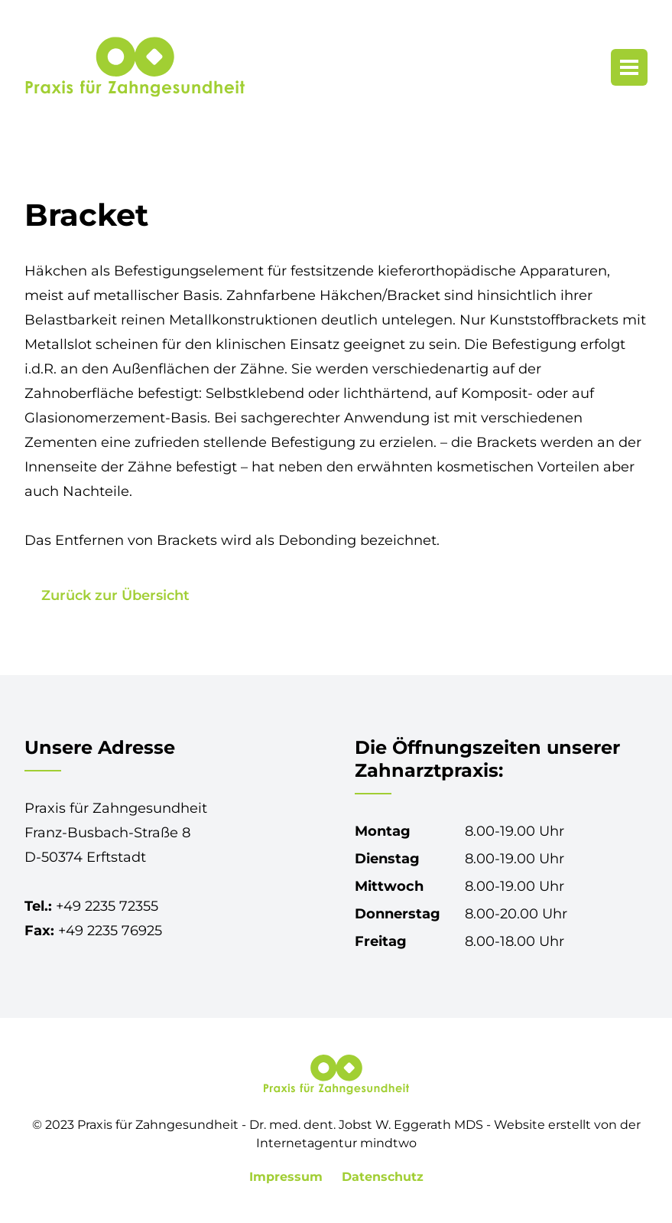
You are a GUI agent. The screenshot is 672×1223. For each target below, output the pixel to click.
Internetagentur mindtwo (336, 1143)
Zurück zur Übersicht (115, 595)
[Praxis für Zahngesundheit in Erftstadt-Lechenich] (134, 67)
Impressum (287, 1176)
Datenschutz (383, 1176)
